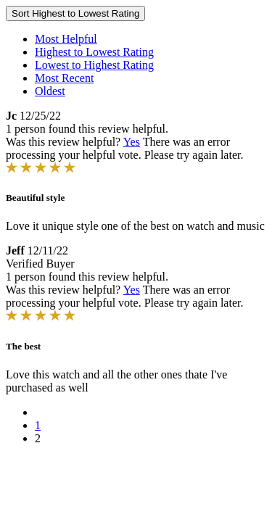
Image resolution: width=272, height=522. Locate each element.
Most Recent (64, 78)
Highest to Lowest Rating (94, 52)
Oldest (50, 91)
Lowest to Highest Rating (94, 65)
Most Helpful (66, 39)
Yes (131, 142)
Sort (75, 13)
